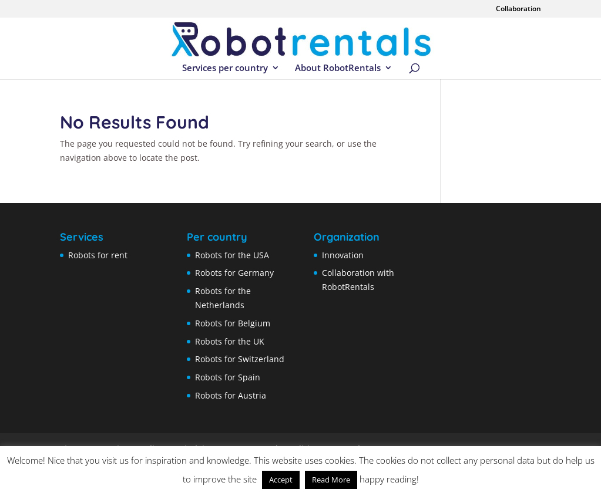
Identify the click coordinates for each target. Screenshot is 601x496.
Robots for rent (97, 255)
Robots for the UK (229, 341)
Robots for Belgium (232, 323)
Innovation (343, 255)
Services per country (225, 68)
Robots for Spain (227, 377)
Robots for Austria (230, 395)
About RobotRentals (338, 68)
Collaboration (518, 9)
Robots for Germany (234, 272)
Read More (331, 479)
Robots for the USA (232, 255)
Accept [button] (281, 479)
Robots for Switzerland (239, 359)
